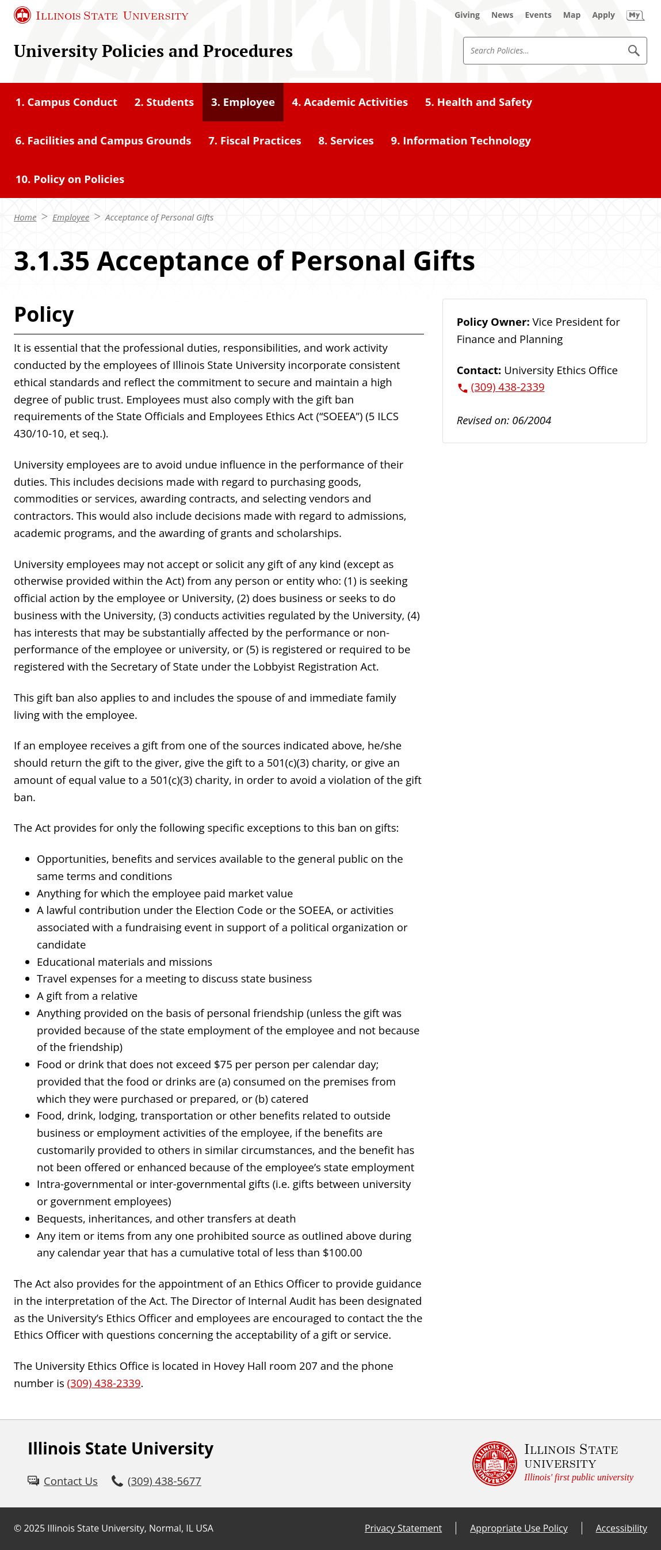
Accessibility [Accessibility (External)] (621, 1528)
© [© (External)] (17, 1528)
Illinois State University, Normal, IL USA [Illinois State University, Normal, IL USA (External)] (130, 1528)
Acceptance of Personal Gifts (159, 217)
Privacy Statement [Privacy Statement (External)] (403, 1528)
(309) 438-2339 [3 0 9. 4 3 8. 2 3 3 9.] (104, 1383)
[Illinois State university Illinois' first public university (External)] (552, 1464)
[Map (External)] (572, 15)
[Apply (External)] (603, 15)
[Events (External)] (538, 15)
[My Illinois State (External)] (635, 15)
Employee (70, 217)
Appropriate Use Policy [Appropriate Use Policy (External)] (518, 1528)
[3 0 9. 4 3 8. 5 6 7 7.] (156, 1481)
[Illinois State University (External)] (101, 15)
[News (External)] (502, 15)
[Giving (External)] (467, 15)
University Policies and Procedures (153, 51)
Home (25, 217)
